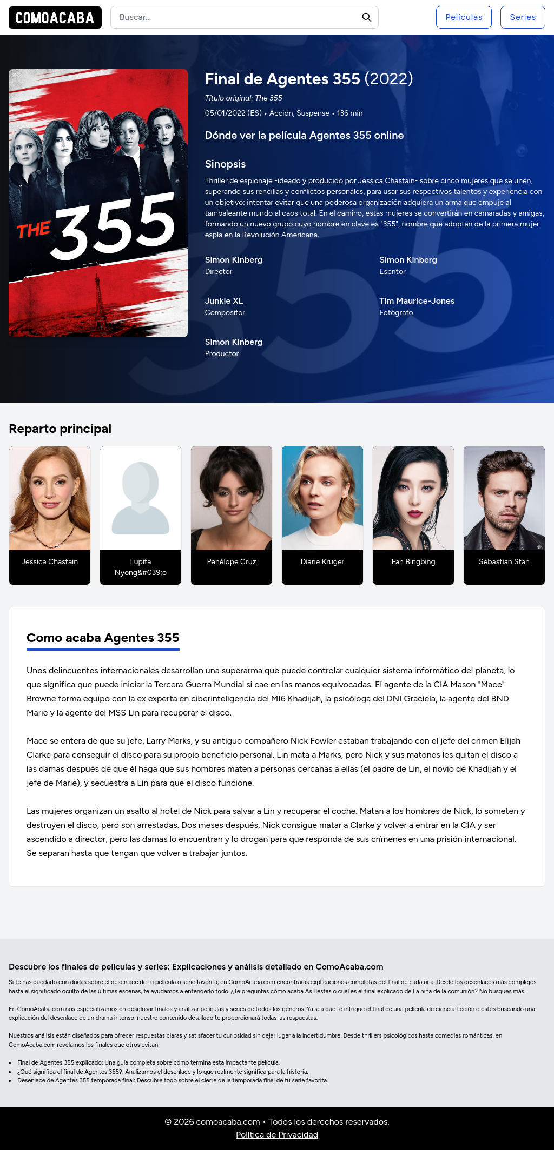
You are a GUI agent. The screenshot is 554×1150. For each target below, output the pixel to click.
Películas (464, 17)
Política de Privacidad (277, 1134)
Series (523, 17)
